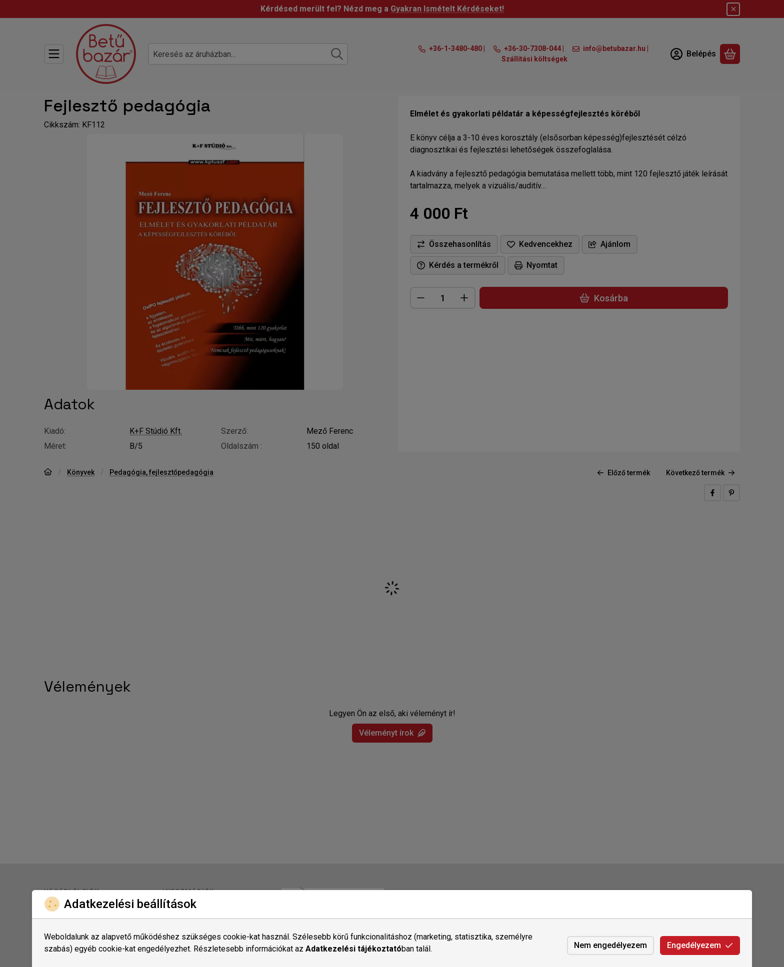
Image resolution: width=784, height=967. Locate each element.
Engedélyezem (700, 945)
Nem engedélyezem (610, 945)
